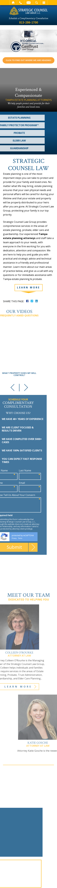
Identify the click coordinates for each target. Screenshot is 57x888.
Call (20, 2)
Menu (43, 2)
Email (28, 2)
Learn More (28, 287)
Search (36, 2)
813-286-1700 (28, 22)
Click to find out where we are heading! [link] (28, 60)
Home (13, 2)
